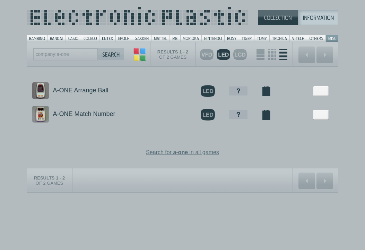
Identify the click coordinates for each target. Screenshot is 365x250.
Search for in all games (182, 152)
